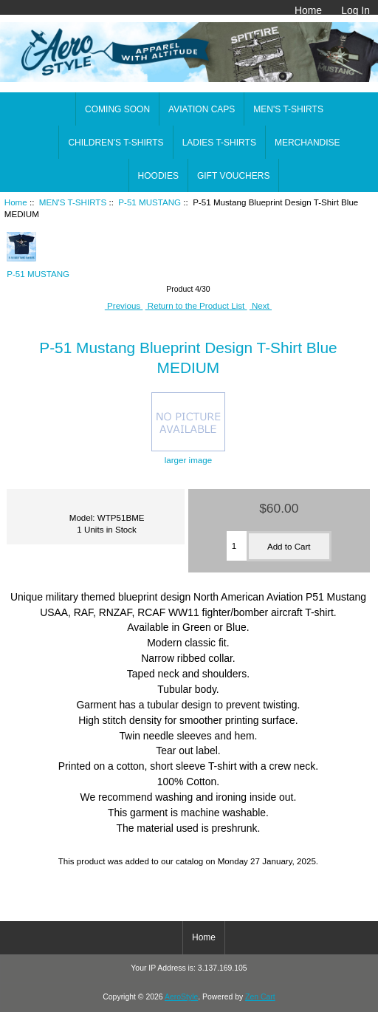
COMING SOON (117, 109)
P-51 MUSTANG (149, 202)
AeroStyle (181, 997)
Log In (355, 10)
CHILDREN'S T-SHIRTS (115, 142)
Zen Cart (260, 997)
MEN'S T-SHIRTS (72, 202)
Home (308, 10)
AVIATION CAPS (201, 109)
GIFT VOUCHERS (233, 176)
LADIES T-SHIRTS (219, 142)
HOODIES (158, 176)
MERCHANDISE (307, 142)
